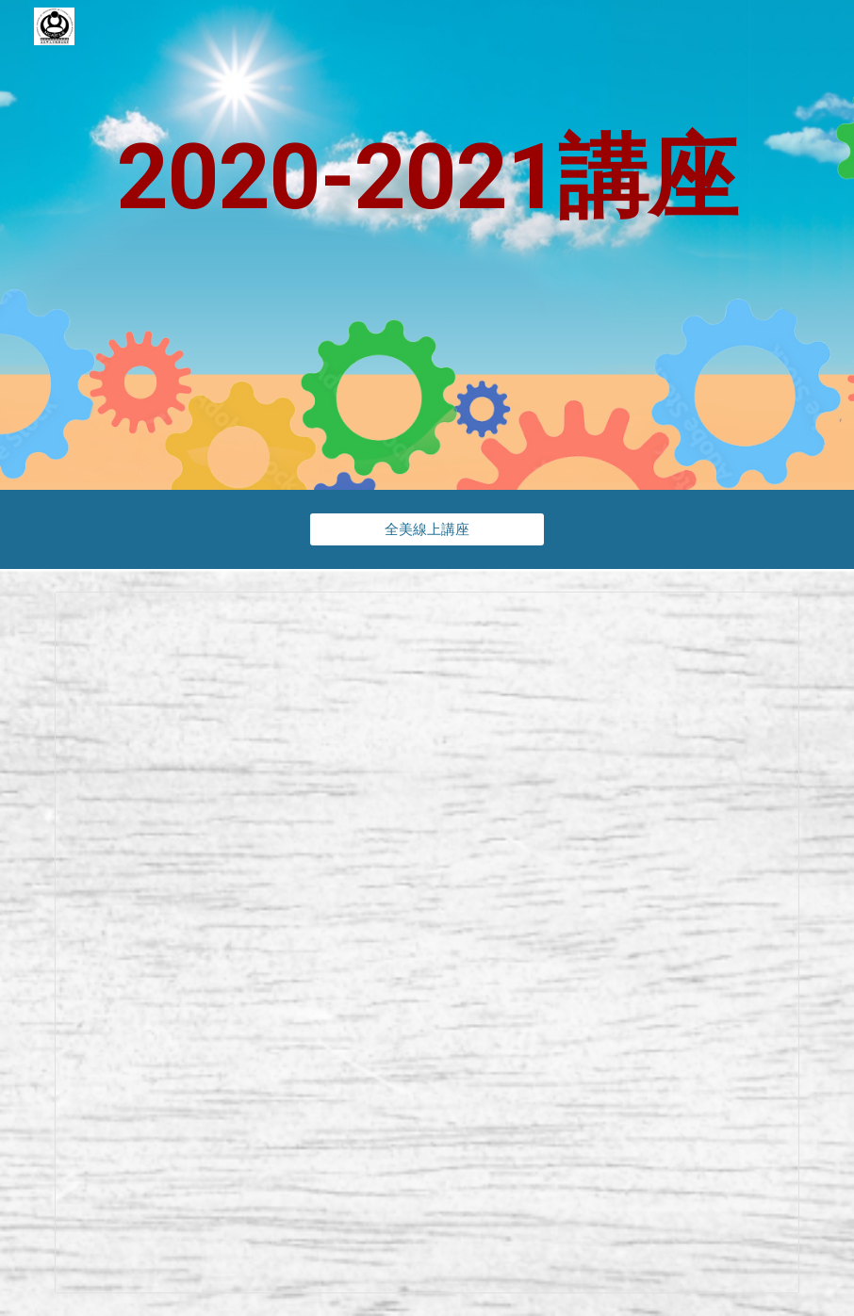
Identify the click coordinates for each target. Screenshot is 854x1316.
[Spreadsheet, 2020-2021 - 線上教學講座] (427, 942)
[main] (427, 245)
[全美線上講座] (427, 529)
